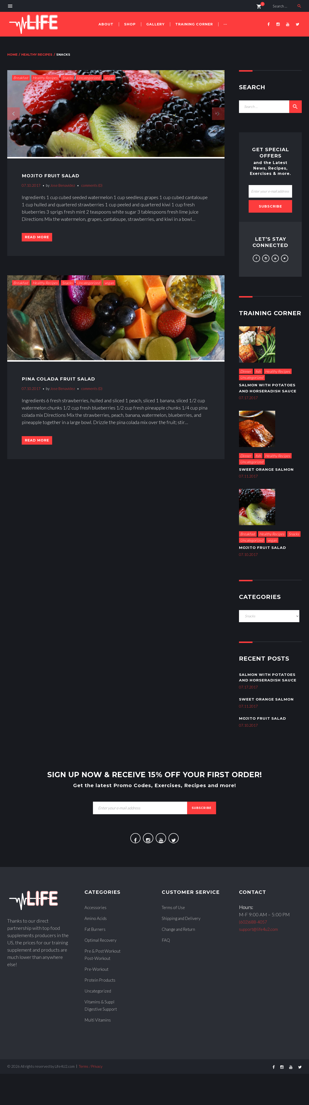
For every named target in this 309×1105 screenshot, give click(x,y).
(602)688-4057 (256, 953)
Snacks (67, 77)
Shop (130, 24)
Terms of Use (175, 938)
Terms (83, 1097)
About (105, 24)
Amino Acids (97, 949)
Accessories (96, 938)
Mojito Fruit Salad (57, 175)
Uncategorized (88, 77)
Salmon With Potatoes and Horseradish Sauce (266, 391)
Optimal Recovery (102, 971)
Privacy (96, 1097)
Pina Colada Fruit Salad (67, 383)
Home (12, 54)
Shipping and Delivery (184, 949)
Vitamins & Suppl (101, 1033)
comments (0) (91, 185)
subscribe (201, 835)
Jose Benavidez (62, 185)
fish (258, 371)
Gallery (155, 24)
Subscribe (270, 206)
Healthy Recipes (36, 54)
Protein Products (102, 1011)
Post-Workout (99, 989)
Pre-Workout (98, 1000)
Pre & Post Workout (105, 982)
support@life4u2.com (261, 960)
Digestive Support (103, 1040)
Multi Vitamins (99, 1051)
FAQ (166, 971)
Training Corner (194, 24)
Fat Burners (96, 960)
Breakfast (20, 77)
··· (225, 24)
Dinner (245, 371)
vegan (109, 77)
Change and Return (181, 960)
